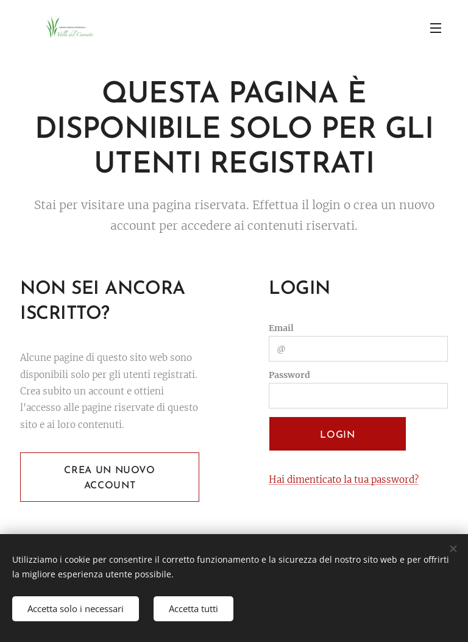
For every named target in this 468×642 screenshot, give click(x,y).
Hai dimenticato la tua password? (344, 479)
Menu (435, 28)
